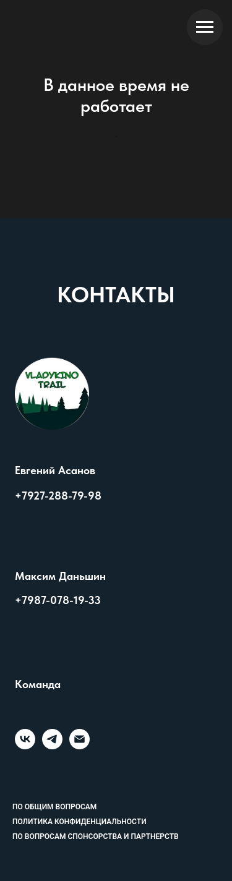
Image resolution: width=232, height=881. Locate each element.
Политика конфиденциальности (79, 821)
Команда (38, 684)
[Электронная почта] (79, 746)
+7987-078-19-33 (58, 600)
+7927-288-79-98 (58, 495)
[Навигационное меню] (204, 27)
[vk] (25, 746)
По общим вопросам (54, 806)
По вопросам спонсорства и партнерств (95, 836)
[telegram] (52, 746)
